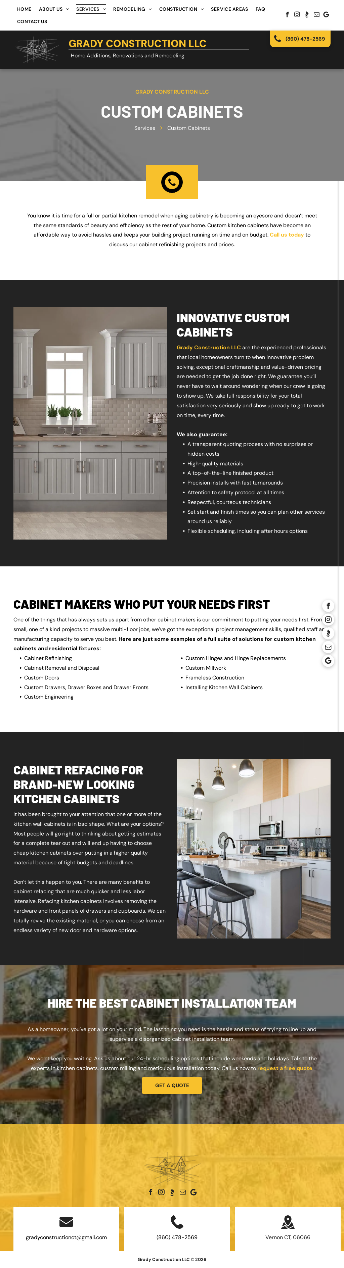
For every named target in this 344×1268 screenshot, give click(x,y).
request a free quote (284, 1068)
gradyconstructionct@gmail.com (66, 1237)
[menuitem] (24, 9)
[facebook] (287, 15)
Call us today (287, 234)
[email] (316, 15)
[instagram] (297, 15)
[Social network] (307, 15)
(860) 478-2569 (177, 1237)
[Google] (326, 15)
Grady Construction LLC (138, 43)
